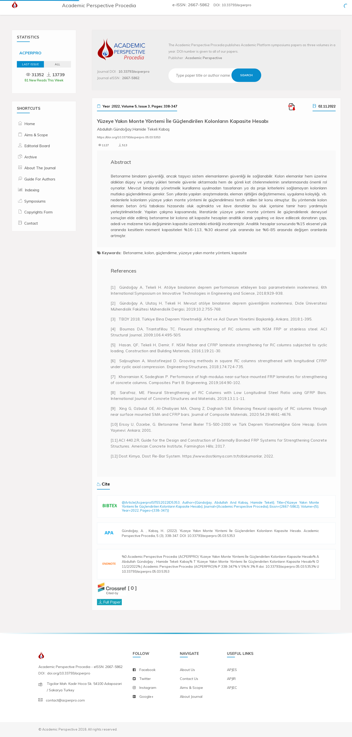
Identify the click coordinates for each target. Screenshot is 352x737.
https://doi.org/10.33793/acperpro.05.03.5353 (128, 137)
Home (29, 123)
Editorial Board (37, 145)
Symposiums (35, 201)
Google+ (146, 696)
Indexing (32, 190)
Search (246, 75)
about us (187, 669)
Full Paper (112, 601)
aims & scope (191, 687)
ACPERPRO (30, 52)
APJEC (232, 687)
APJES (232, 669)
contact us (189, 678)
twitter (145, 678)
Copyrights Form (38, 212)
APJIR (231, 678)
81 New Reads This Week (44, 80)
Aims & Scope (36, 135)
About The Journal (40, 168)
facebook (147, 669)
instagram (147, 687)
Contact (31, 223)
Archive (30, 157)
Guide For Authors (39, 179)
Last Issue (30, 64)
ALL (57, 64)
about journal (191, 696)
